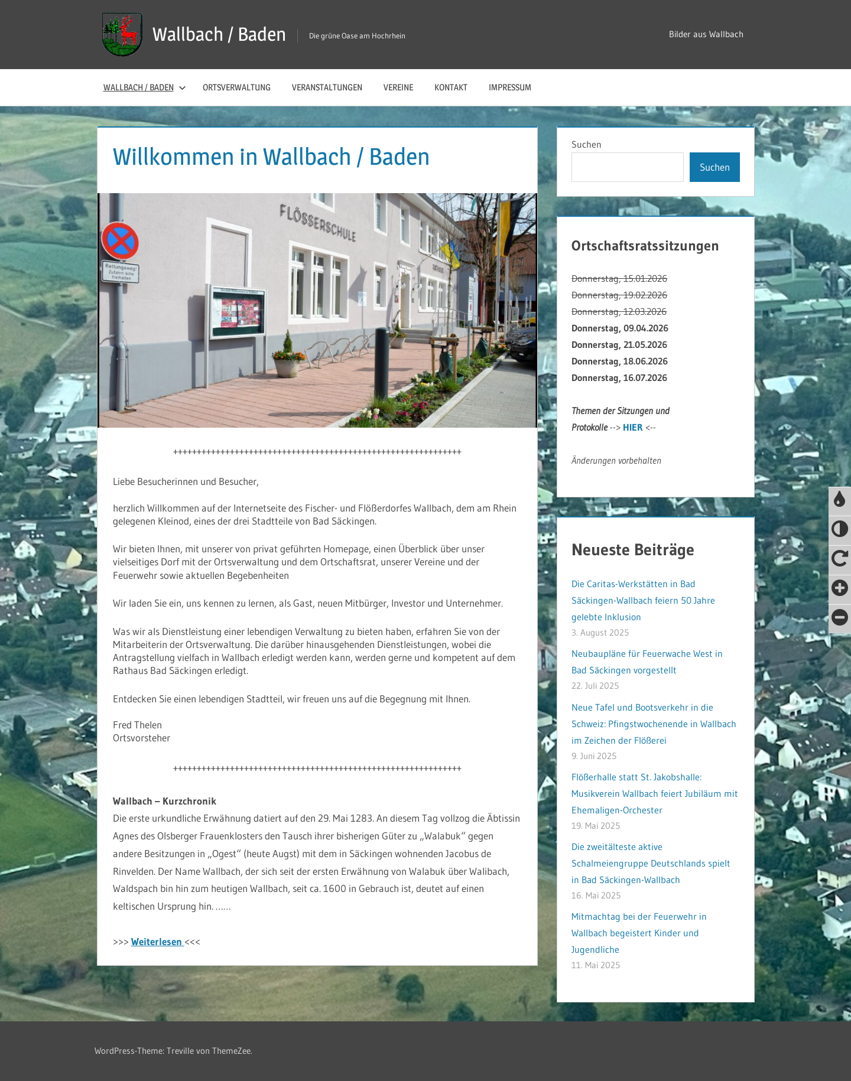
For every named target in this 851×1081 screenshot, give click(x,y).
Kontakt (450, 87)
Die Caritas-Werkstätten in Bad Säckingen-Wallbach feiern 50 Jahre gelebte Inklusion (643, 600)
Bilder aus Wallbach (706, 34)
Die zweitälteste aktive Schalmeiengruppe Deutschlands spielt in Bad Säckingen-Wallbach (650, 863)
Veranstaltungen (327, 87)
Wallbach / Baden (219, 33)
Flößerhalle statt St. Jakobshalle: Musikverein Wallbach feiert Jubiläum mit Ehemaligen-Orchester (654, 793)
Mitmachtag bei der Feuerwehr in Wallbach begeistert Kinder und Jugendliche (639, 932)
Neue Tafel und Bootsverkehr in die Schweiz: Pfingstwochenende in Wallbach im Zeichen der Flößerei (653, 723)
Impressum (510, 87)
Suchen (586, 144)
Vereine (398, 87)
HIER (633, 427)
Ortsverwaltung (237, 87)
